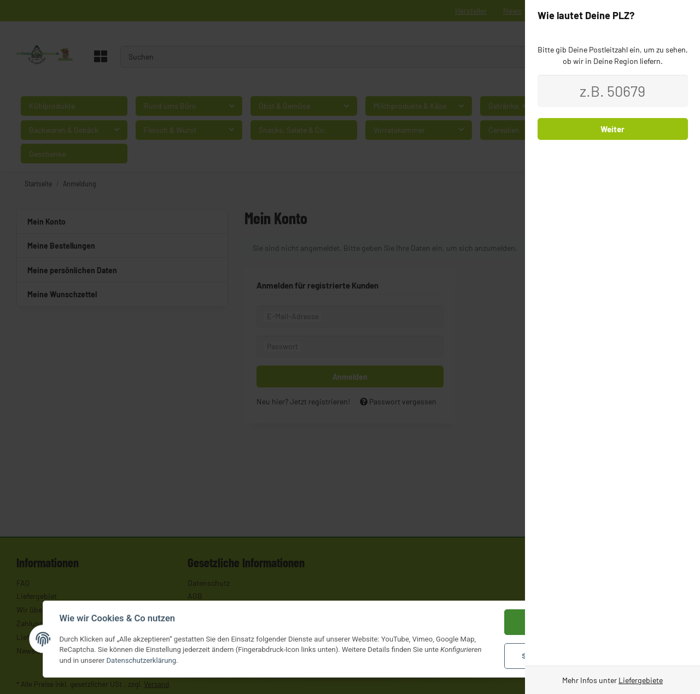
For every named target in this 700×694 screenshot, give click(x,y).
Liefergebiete (641, 680)
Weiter (612, 129)
